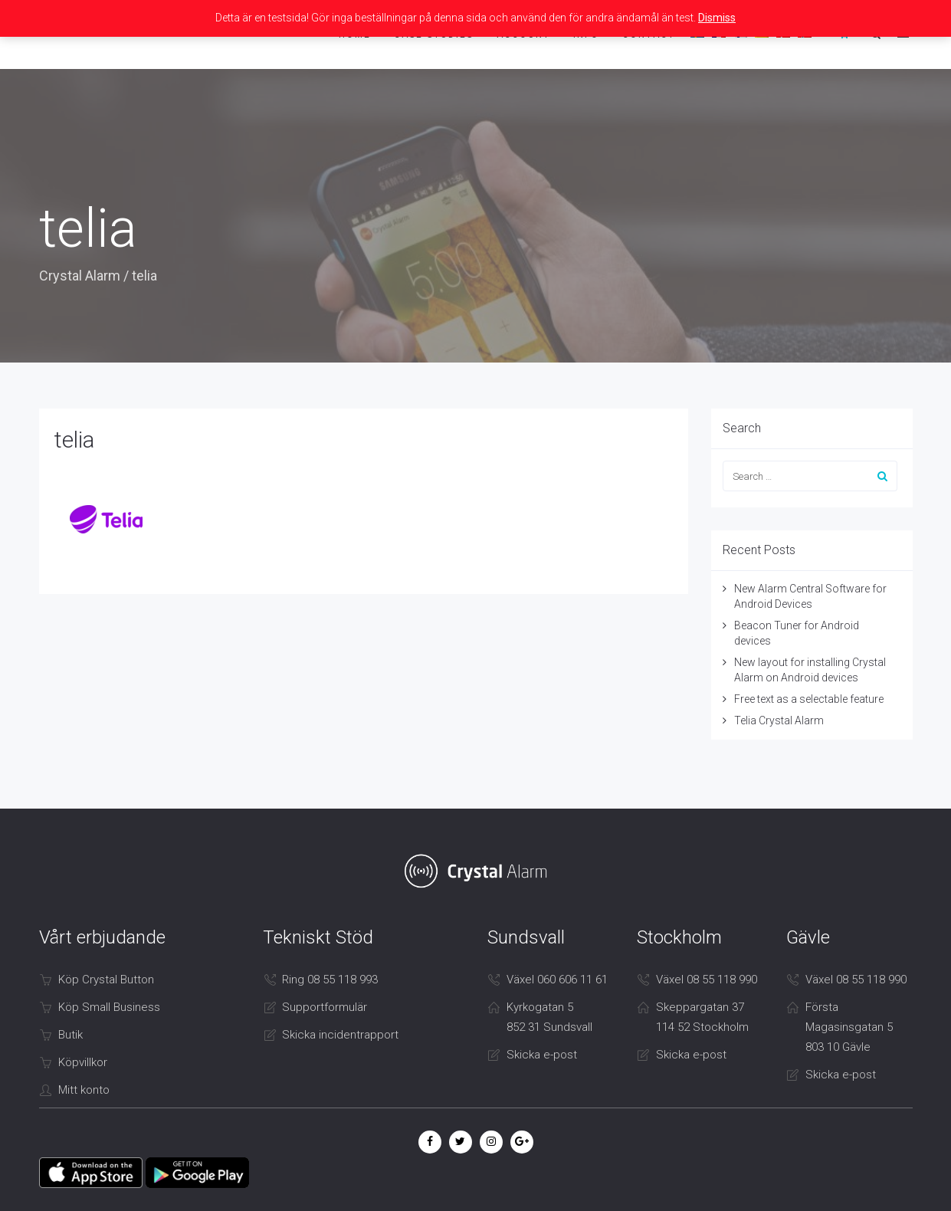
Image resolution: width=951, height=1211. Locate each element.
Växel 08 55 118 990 (706, 979)
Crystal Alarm (79, 275)
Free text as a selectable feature (809, 699)
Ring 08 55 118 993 (330, 979)
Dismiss (717, 17)
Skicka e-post (542, 1055)
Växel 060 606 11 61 (557, 979)
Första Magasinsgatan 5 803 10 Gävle (849, 1027)
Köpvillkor (82, 1062)
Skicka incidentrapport (340, 1035)
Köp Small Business (109, 1007)
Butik (70, 1035)
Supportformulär (324, 1007)
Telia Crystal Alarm (779, 720)
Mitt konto (84, 1090)
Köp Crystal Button (106, 979)
